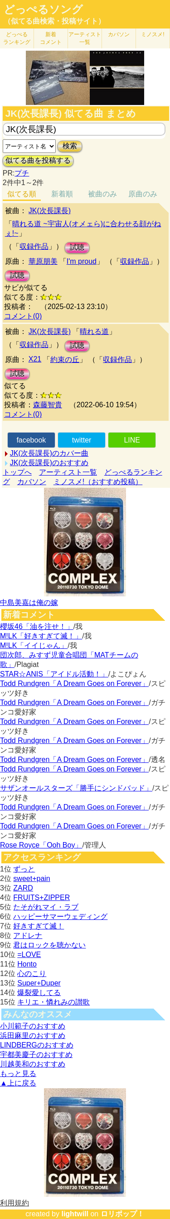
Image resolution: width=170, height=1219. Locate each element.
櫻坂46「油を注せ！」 (36, 626)
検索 (70, 146)
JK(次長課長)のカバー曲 (49, 453)
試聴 (77, 247)
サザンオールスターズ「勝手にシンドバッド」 (76, 788)
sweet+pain (31, 878)
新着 (51, 38)
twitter (82, 440)
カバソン (119, 34)
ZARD (23, 888)
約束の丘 (64, 359)
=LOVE (29, 954)
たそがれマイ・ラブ (45, 907)
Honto (27, 964)
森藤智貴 (47, 405)
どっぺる (16, 38)
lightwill (74, 1214)
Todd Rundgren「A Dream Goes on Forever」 (74, 683)
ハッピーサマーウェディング (60, 916)
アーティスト (84, 38)
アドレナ (27, 935)
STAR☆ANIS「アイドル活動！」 (54, 674)
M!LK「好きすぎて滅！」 (41, 636)
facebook (31, 440)
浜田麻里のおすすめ (32, 1035)
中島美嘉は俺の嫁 (29, 602)
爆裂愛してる (39, 992)
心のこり (31, 973)
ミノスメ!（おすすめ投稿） (97, 482)
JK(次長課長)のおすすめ (49, 463)
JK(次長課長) (50, 210)
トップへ (17, 472)
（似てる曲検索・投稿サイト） (54, 21)
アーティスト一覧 (68, 472)
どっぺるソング (43, 9)
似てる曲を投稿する (38, 160)
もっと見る (18, 1073)
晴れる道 (94, 331)
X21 (35, 359)
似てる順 (21, 194)
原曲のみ (142, 194)
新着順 (62, 194)
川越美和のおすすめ (32, 1064)
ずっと (24, 869)
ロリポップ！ (122, 1214)
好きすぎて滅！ (38, 926)
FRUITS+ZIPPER (41, 897)
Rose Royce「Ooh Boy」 (41, 845)
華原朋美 (43, 261)
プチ (22, 173)
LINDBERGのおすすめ (36, 1045)
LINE (132, 440)
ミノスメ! (152, 34)
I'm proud (82, 261)
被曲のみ (102, 194)
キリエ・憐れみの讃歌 (53, 1002)
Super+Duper (39, 983)
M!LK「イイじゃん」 (34, 645)
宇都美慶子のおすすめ (36, 1054)
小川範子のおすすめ (32, 1026)
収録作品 (34, 246)
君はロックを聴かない (49, 945)
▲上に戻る (18, 1083)
